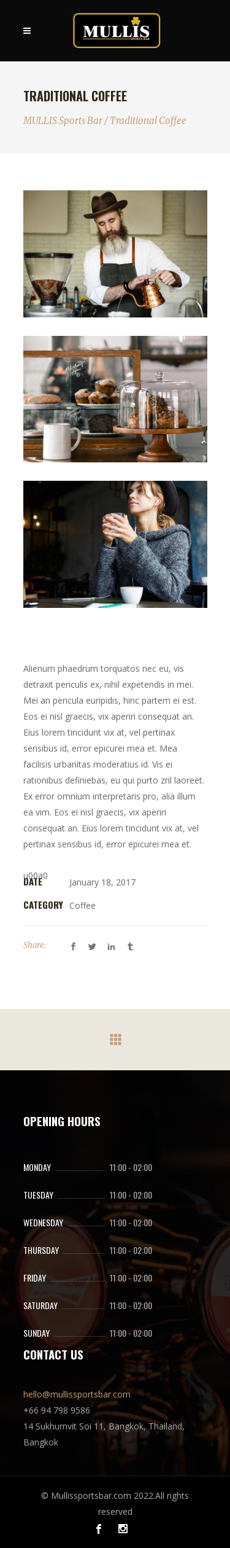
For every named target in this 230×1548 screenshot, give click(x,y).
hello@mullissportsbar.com (77, 1394)
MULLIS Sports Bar (62, 120)
